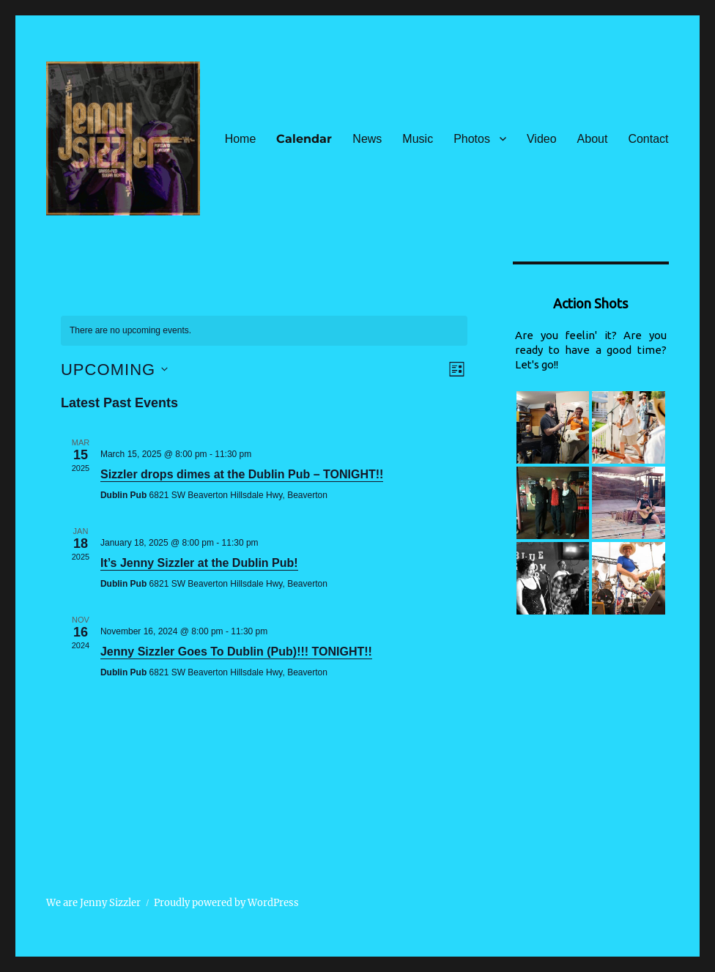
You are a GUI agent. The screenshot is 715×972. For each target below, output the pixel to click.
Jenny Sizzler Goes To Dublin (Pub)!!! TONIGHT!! (236, 651)
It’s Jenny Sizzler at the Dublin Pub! (199, 563)
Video (542, 139)
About (592, 139)
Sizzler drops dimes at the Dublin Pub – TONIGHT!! (241, 474)
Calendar (304, 139)
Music (417, 139)
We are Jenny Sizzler (93, 903)
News (367, 139)
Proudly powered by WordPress (226, 903)
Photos (471, 139)
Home (240, 139)
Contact (648, 139)
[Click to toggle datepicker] (114, 369)
